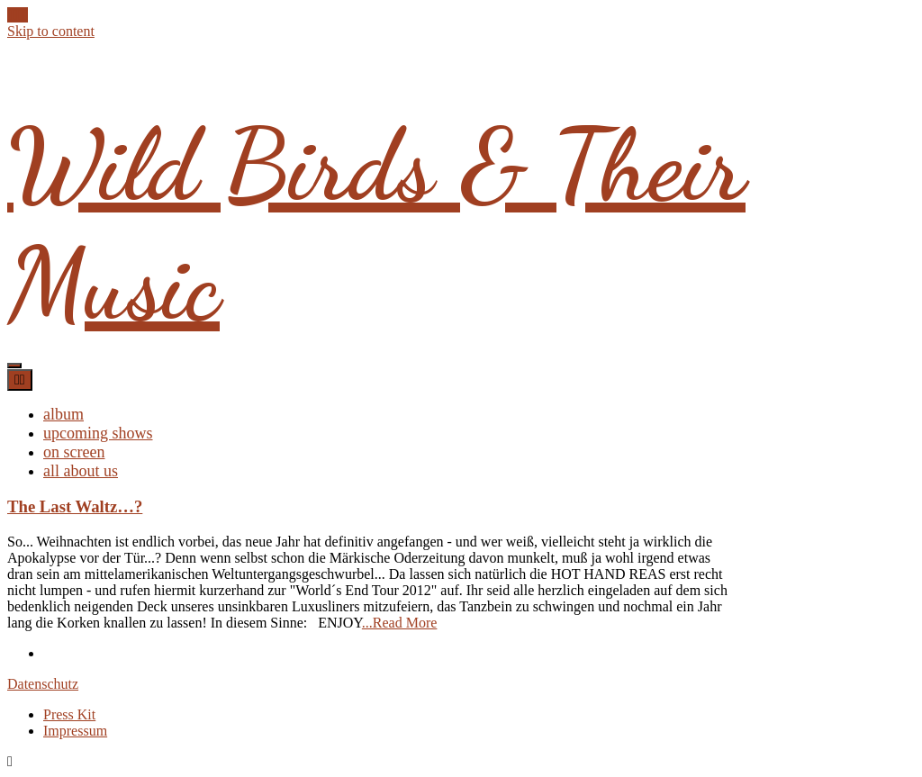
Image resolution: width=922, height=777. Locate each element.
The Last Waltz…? (74, 506)
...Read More (400, 622)
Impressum (75, 730)
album (63, 414)
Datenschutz (42, 683)
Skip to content (51, 31)
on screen (73, 452)
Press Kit (69, 714)
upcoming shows (98, 433)
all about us (80, 471)
